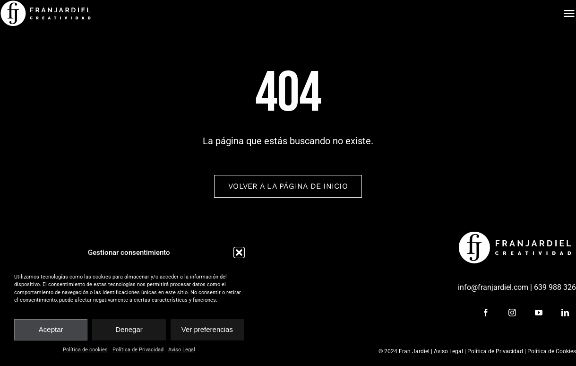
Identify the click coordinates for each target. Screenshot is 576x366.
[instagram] (512, 312)
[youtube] (539, 312)
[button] (239, 252)
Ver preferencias (207, 329)
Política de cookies (85, 350)
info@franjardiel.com (493, 287)
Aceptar (51, 329)
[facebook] (486, 312)
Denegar (129, 329)
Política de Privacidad (137, 350)
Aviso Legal (181, 350)
